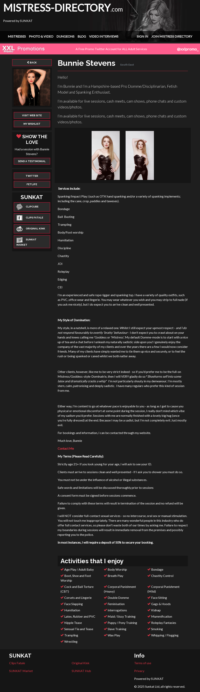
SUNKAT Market (21, 671)
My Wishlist (31, 123)
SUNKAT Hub (81, 671)
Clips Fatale (17, 663)
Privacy (139, 671)
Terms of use (142, 663)
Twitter (32, 175)
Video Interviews (103, 36)
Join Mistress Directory (171, 36)
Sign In (142, 36)
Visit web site (32, 115)
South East (127, 64)
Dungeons (65, 36)
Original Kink (80, 663)
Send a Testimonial (32, 161)
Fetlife (32, 184)
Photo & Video (41, 36)
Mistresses (17, 36)
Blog (82, 36)
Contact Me (66, 448)
